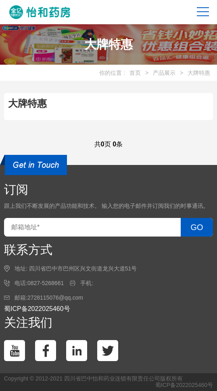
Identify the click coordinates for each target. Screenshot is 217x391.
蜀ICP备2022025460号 (37, 308)
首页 (135, 73)
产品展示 (164, 73)
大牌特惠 (199, 73)
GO (196, 227)
